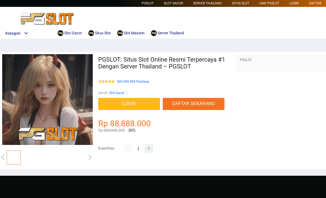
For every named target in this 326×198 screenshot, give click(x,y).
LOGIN (294, 3)
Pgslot (148, 3)
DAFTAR (315, 3)
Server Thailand (207, 3)
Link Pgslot (269, 3)
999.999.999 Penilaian (133, 82)
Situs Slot (240, 3)
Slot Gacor (173, 3)
